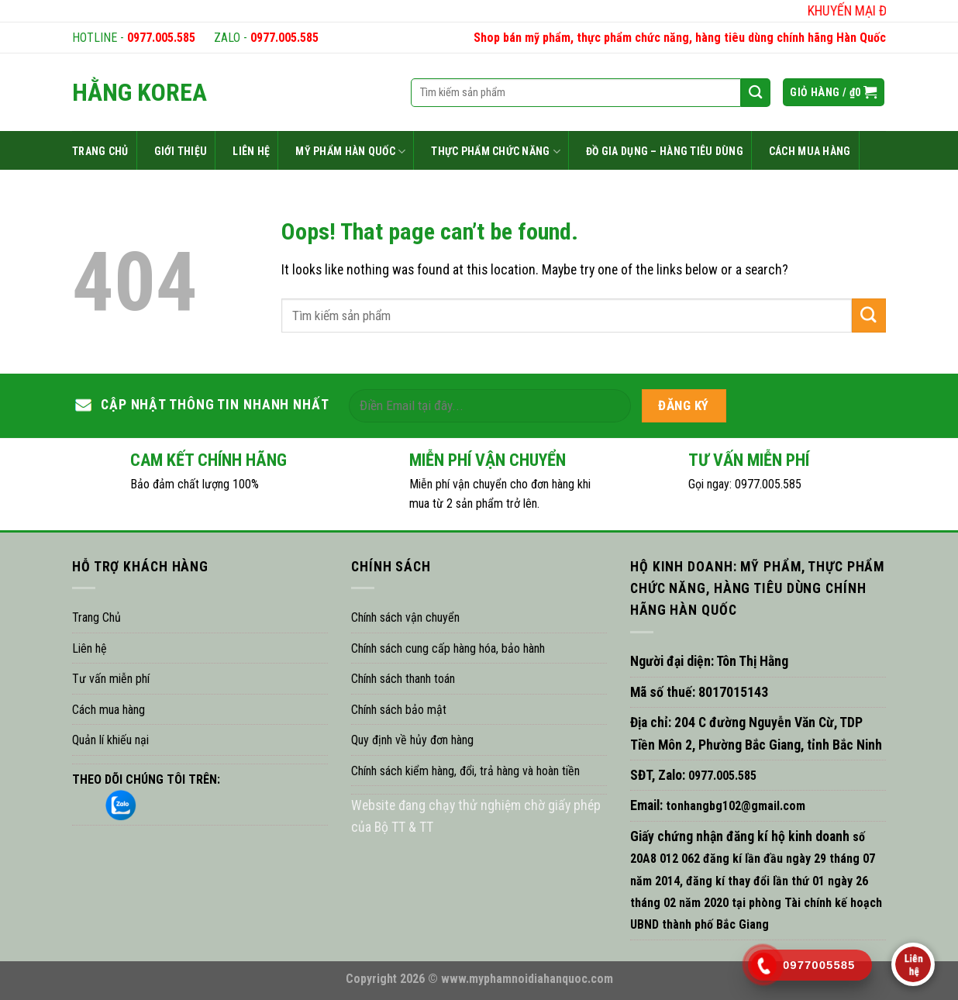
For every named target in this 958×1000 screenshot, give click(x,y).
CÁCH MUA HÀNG (810, 151)
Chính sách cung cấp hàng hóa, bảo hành (448, 648)
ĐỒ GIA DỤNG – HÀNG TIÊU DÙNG (664, 151)
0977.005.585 (161, 37)
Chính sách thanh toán (403, 678)
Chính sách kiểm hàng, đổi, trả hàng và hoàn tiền (465, 771)
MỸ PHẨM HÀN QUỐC (350, 151)
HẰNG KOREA (139, 92)
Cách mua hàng (108, 709)
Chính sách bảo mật (398, 709)
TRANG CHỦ (100, 151)
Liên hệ (89, 648)
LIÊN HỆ (251, 151)
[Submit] (869, 315)
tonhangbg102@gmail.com (734, 805)
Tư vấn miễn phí (111, 678)
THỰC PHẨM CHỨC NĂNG (495, 151)
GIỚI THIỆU (181, 151)
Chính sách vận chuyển (405, 617)
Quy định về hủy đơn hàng (412, 740)
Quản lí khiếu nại (110, 740)
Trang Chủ (96, 617)
